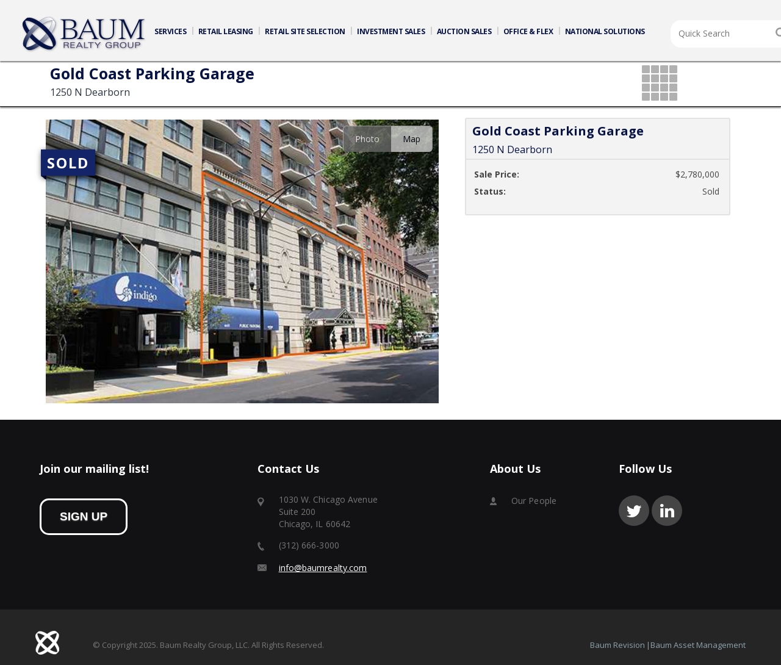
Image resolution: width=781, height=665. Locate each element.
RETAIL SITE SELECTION (305, 31)
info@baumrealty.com (323, 567)
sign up (83, 516)
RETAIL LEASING (225, 31)
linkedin (667, 510)
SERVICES (170, 31)
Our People (533, 500)
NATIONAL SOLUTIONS (605, 31)
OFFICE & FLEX (528, 31)
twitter (634, 510)
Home (84, 34)
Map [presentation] (411, 139)
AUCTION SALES (464, 31)
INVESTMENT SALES (391, 31)
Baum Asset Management (698, 644)
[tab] (367, 139)
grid (660, 84)
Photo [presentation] (367, 139)
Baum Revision (617, 644)
